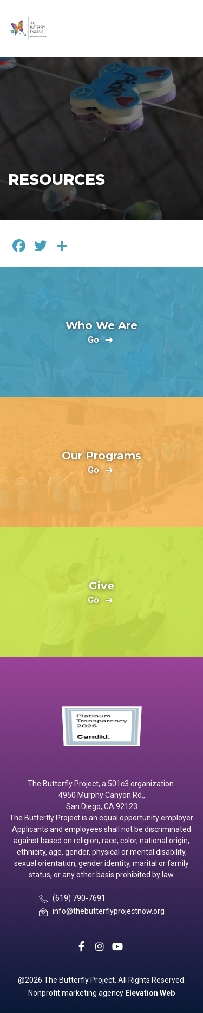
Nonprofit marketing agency (75, 993)
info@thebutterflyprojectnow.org (109, 911)
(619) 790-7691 (79, 898)
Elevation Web (150, 993)
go (93, 340)
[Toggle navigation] (185, 28)
